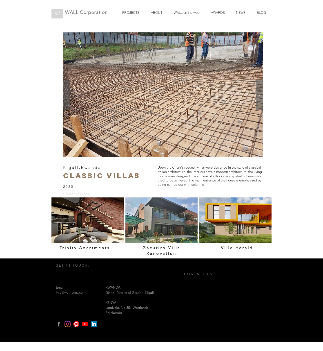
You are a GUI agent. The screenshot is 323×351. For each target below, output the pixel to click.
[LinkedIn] (94, 324)
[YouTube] (85, 324)
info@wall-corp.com (71, 292)
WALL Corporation (86, 12)
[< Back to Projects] (76, 193)
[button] (163, 94)
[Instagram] (68, 324)
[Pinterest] (76, 324)
